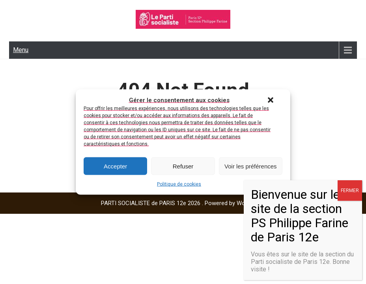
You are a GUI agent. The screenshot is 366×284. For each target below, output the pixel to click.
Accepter (115, 166)
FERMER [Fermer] (350, 190)
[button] (270, 100)
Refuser (183, 166)
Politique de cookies (179, 184)
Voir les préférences (250, 166)
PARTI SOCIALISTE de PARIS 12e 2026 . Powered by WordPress (183, 203)
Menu (20, 50)
